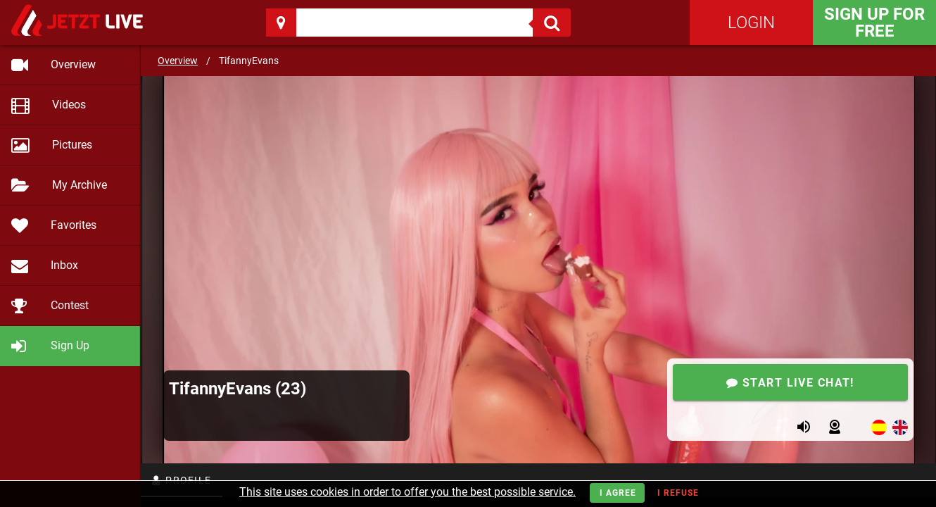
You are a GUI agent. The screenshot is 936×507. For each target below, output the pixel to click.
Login (751, 22)
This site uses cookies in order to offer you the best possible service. (407, 492)
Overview (178, 60)
